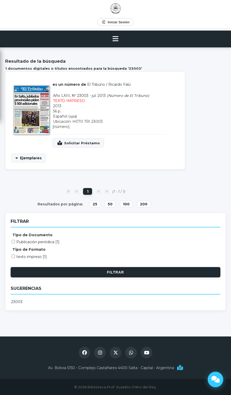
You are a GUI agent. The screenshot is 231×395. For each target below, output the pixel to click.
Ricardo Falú (119, 84)
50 (110, 204)
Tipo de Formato (29, 249)
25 (95, 204)
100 (126, 204)
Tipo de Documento (32, 235)
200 (143, 204)
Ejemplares (31, 158)
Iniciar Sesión (115, 22)
